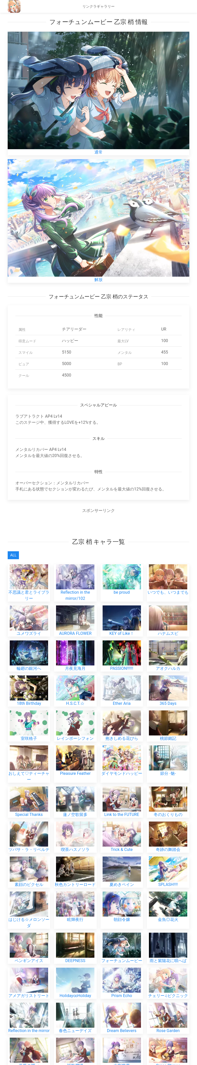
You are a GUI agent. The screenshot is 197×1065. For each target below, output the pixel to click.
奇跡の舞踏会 (168, 780)
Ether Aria (121, 659)
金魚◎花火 (168, 850)
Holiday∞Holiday (75, 926)
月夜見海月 (75, 624)
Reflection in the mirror (29, 942)
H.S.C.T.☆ (75, 659)
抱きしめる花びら (121, 675)
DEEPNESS (75, 891)
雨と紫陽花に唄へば (168, 891)
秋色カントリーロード (75, 815)
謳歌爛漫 (75, 958)
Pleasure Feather (75, 710)
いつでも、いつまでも (168, 573)
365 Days (168, 659)
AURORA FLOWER (75, 608)
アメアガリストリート (28, 926)
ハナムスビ (168, 608)
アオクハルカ (168, 624)
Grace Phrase (168, 958)
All (13, 555)
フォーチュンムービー (121, 891)
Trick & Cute (122, 780)
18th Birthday (29, 659)
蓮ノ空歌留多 (75, 745)
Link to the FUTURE (121, 745)
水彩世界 (122, 958)
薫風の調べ (29, 958)
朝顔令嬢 (122, 850)
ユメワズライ (29, 608)
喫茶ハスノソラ (75, 780)
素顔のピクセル (29, 815)
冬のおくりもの (168, 745)
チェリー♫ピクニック (168, 926)
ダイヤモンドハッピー (121, 710)
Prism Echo (121, 926)
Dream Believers (121, 942)
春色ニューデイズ (75, 942)
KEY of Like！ (121, 608)
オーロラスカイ (75, 975)
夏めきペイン (122, 815)
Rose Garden (168, 942)
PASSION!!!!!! (121, 624)
